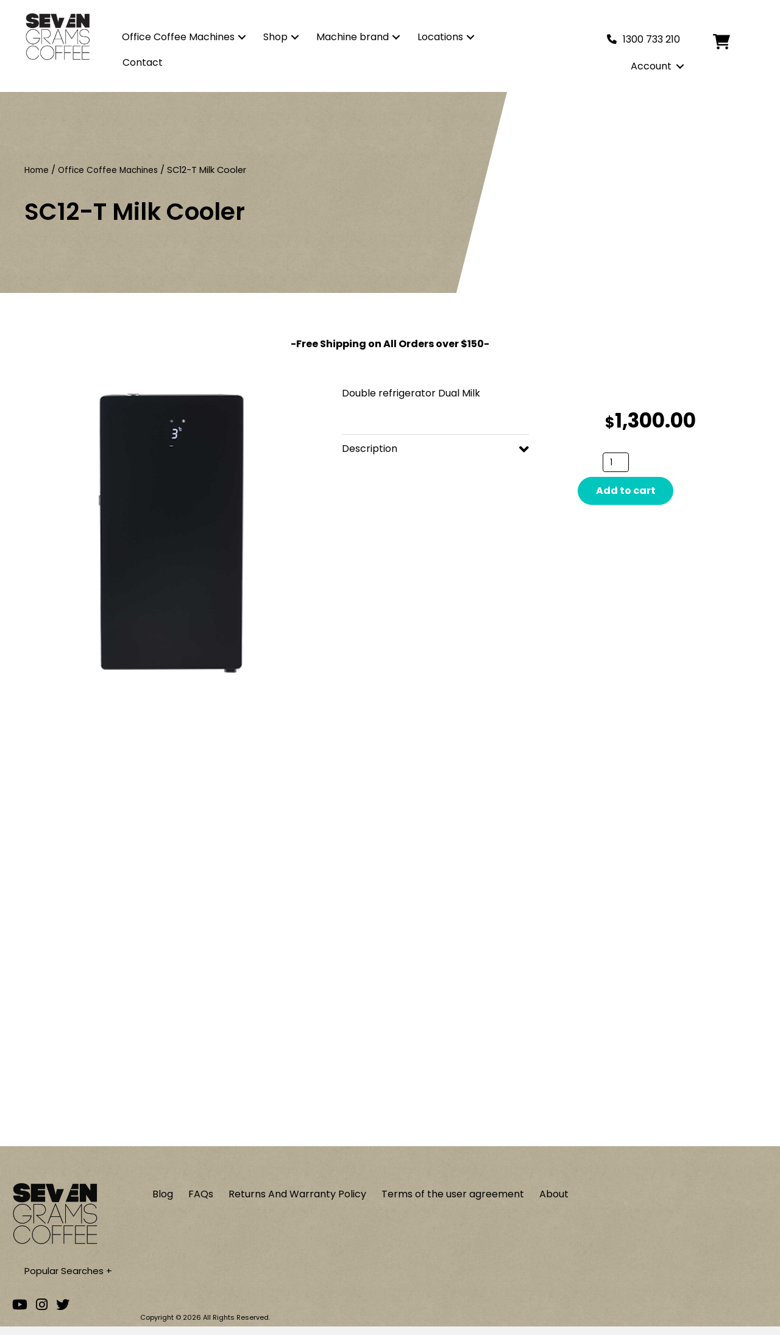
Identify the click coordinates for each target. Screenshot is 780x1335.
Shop (275, 37)
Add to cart (626, 491)
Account (651, 66)
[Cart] (731, 41)
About (554, 1201)
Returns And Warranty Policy (297, 1201)
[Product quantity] (616, 462)
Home (37, 170)
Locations (440, 37)
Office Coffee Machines (178, 37)
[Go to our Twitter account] (62, 1312)
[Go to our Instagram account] (42, 1312)
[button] (242, 37)
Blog (162, 1201)
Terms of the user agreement (452, 1201)
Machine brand (352, 37)
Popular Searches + (71, 1279)
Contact (142, 62)
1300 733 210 (651, 39)
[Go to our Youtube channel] (19, 1312)
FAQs (200, 1201)
